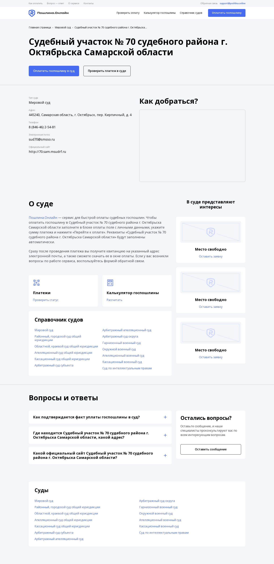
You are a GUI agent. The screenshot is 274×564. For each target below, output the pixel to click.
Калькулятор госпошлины (160, 12)
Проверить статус (46, 300)
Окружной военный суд (119, 349)
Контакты (89, 3)
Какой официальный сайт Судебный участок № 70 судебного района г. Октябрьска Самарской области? (93, 455)
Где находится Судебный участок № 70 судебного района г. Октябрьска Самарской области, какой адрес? (91, 435)
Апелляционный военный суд (123, 356)
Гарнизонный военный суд (121, 343)
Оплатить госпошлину (227, 12)
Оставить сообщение (211, 449)
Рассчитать (115, 300)
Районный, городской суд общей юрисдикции (57, 338)
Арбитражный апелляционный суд (126, 330)
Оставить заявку (211, 257)
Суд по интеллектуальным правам (127, 368)
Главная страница (40, 27)
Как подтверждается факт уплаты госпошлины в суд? (86, 417)
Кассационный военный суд (122, 362)
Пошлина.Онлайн (43, 217)
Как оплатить (36, 3)
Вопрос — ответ (55, 3)
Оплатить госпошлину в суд (54, 71)
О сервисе (73, 3)
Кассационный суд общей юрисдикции (62, 359)
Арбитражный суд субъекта (53, 365)
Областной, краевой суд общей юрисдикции (66, 346)
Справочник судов (191, 12)
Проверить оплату (127, 12)
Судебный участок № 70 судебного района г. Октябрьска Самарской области (111, 27)
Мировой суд (63, 27)
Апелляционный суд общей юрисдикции (63, 353)
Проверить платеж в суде (107, 71)
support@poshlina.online (232, 3)
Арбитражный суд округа (120, 337)
